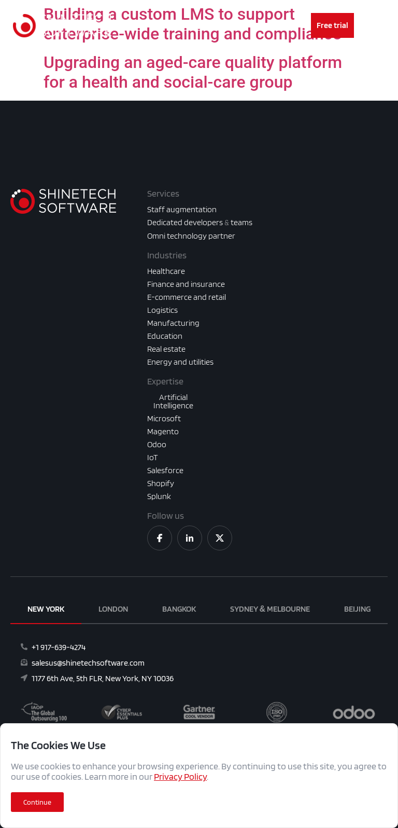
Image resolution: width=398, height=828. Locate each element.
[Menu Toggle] (199, 26)
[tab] (45, 609)
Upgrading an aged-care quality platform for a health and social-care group (193, 72)
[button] (37, 802)
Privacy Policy (180, 776)
